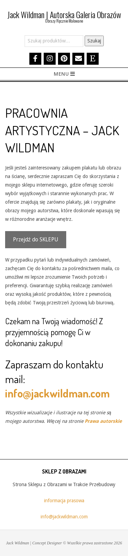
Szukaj (94, 40)
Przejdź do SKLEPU (35, 239)
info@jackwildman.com (57, 393)
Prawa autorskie (103, 421)
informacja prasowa (64, 500)
